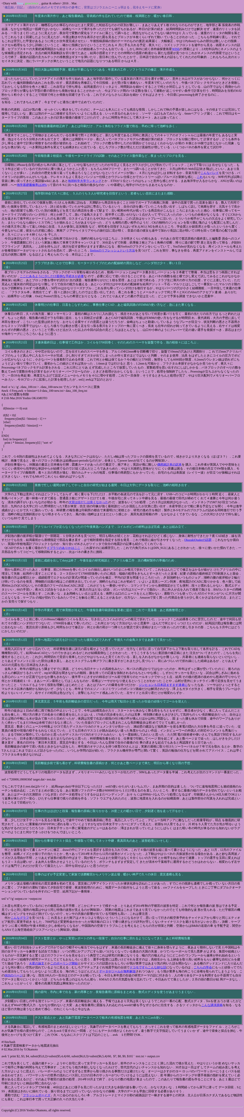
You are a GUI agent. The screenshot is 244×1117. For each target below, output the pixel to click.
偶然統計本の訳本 (169, 464)
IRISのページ (13, 975)
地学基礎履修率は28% (32, 184)
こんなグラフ (20, 917)
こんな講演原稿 (212, 1005)
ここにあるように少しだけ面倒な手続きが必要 (52, 276)
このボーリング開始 (64, 963)
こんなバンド (210, 172)
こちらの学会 (203, 967)
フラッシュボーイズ (36, 1095)
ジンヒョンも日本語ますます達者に (163, 684)
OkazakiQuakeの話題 (198, 539)
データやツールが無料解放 (117, 971)
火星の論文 (36, 963)
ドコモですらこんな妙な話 (148, 967)
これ (200, 176)
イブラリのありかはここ (63, 547)
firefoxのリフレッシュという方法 (112, 250)
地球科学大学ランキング (84, 180)
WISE (175, 49)
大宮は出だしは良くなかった (88, 502)
